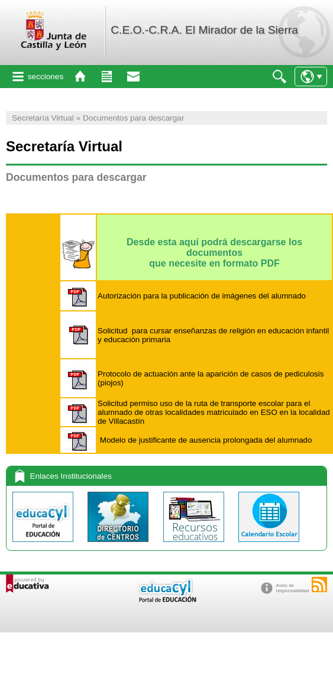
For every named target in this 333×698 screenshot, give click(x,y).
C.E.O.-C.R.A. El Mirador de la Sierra (204, 30)
